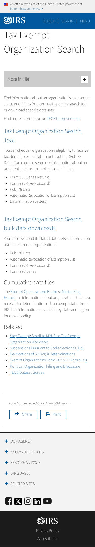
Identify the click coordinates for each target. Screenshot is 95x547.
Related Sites (22, 484)
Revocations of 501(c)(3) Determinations (42, 354)
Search (48, 21)
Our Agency (21, 441)
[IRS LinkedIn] (37, 503)
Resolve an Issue (25, 462)
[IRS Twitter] (18, 503)
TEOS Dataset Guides (27, 372)
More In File (47, 79)
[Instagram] (27, 501)
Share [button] (27, 414)
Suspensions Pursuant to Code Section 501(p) (47, 348)
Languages (20, 473)
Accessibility (47, 538)
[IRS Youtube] (47, 501)
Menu (85, 21)
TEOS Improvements (63, 118)
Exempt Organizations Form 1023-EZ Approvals (48, 360)
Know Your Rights (27, 452)
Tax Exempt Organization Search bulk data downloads (43, 224)
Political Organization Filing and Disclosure (45, 366)
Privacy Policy (47, 530)
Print (57, 414)
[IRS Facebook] (8, 501)
